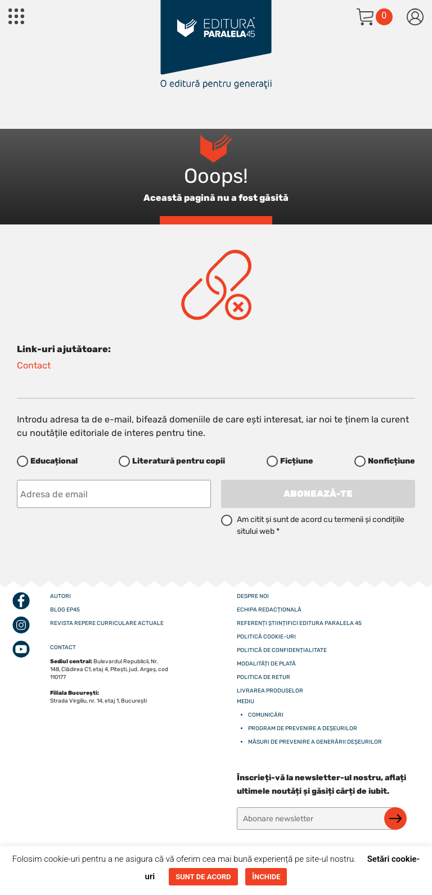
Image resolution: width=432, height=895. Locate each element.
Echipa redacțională (269, 609)
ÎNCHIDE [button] (266, 876)
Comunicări (266, 715)
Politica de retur (263, 677)
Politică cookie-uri (266, 636)
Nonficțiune (391, 461)
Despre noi (253, 596)
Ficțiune (296, 461)
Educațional (54, 461)
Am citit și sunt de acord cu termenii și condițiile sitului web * (320, 525)
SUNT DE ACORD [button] (203, 876)
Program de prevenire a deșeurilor (302, 728)
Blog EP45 (65, 609)
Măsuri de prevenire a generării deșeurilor (315, 742)
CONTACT (63, 647)
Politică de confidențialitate (282, 650)
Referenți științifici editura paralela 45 (299, 623)
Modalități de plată (266, 663)
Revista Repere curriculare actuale (107, 623)
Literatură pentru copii (178, 461)
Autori (60, 596)
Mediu (245, 701)
